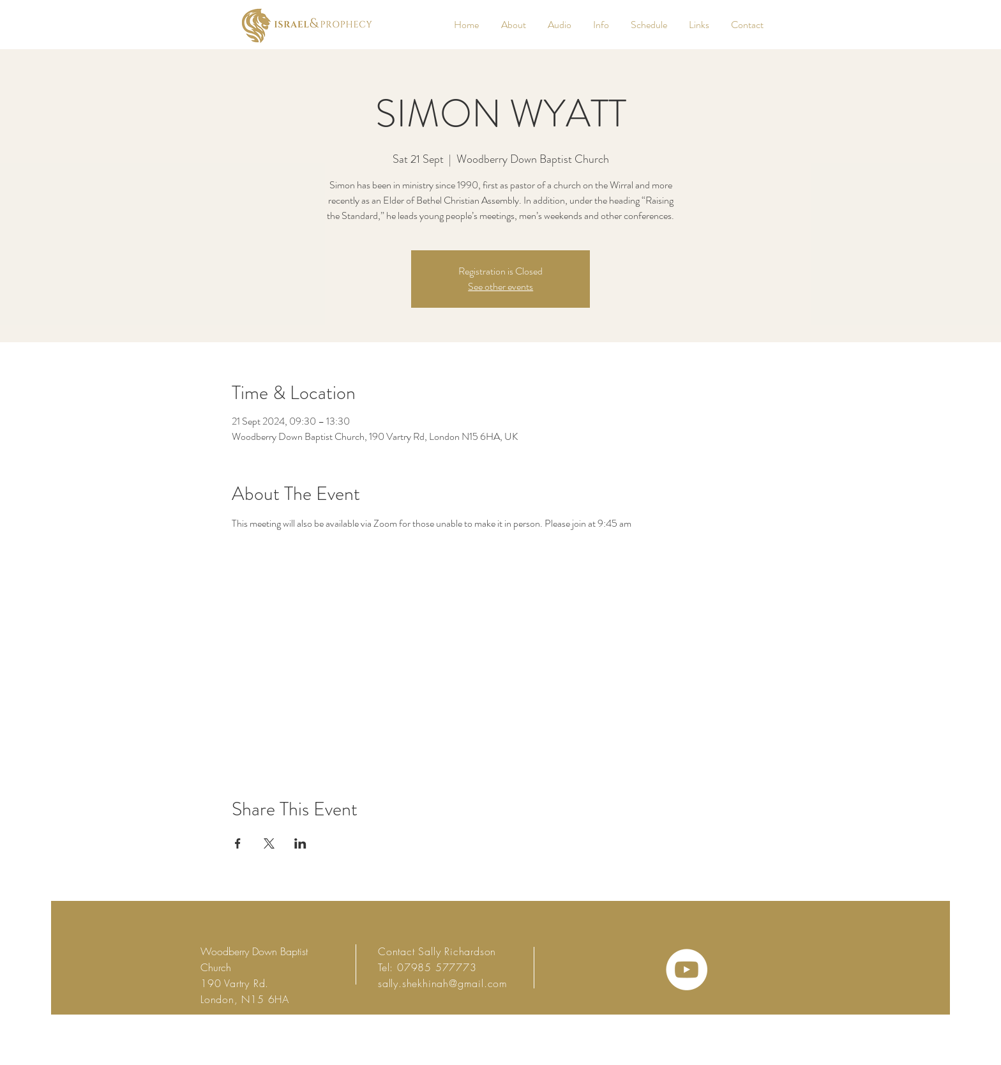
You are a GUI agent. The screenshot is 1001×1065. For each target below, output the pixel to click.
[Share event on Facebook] (238, 843)
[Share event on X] (269, 843)
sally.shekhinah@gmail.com (443, 983)
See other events (500, 286)
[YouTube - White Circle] (686, 969)
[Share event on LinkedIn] (300, 843)
